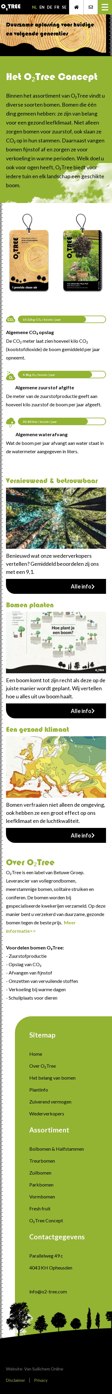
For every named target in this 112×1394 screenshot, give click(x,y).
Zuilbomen (40, 1172)
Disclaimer (15, 1380)
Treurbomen (42, 1161)
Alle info (83, 586)
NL (34, 7)
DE (49, 7)
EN (42, 7)
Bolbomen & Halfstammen (56, 1149)
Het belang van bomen (52, 1078)
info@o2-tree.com (48, 1291)
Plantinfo (38, 1089)
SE (64, 7)
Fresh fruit (39, 1208)
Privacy (40, 1380)
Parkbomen (41, 1184)
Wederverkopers (46, 1113)
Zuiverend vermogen (50, 1101)
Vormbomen (42, 1196)
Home (35, 1054)
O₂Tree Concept (46, 1220)
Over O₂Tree (42, 1066)
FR (56, 7)
